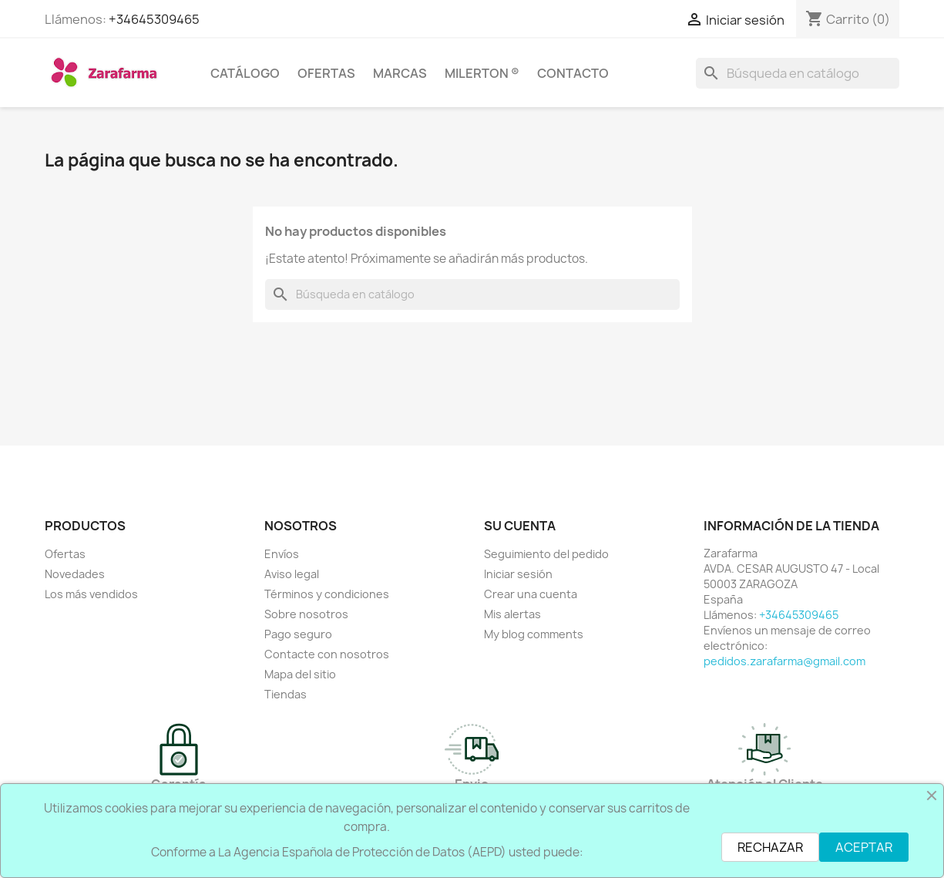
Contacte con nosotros (326, 654)
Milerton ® (482, 73)
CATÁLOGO (245, 73)
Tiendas (285, 694)
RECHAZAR (770, 847)
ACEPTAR (863, 847)
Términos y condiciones (326, 594)
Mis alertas (512, 614)
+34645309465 (154, 19)
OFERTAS (326, 73)
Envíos (281, 554)
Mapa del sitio (300, 674)
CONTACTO (573, 73)
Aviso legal (291, 574)
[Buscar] (797, 73)
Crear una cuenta (530, 594)
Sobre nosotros (306, 614)
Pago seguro (298, 634)
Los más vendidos (91, 594)
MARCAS (400, 73)
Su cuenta (520, 525)
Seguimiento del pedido (546, 554)
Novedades (75, 574)
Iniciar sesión (518, 574)
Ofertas (65, 554)
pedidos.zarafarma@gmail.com (784, 661)
